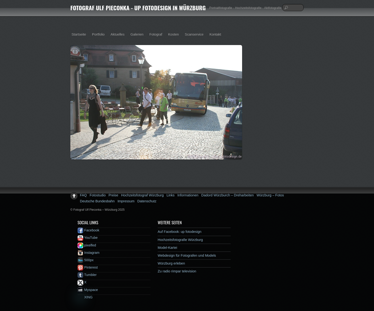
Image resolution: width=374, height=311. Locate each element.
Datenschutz (146, 201)
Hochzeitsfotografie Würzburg (180, 240)
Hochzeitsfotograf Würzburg (142, 195)
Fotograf (155, 34)
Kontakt (215, 34)
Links (170, 195)
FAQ (83, 195)
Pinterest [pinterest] (88, 267)
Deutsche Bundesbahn (97, 201)
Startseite (79, 34)
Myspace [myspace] (88, 290)
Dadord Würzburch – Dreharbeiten (227, 195)
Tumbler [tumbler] (87, 275)
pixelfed (87, 245)
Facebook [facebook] (88, 230)
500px (86, 260)
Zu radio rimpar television (177, 271)
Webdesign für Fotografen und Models (187, 255)
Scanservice (194, 34)
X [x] (82, 282)
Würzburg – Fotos (270, 195)
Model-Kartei (167, 248)
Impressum (126, 201)
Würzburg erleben (171, 263)
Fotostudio (98, 195)
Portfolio (98, 34)
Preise (113, 195)
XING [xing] (85, 297)
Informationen (187, 195)
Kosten (173, 34)
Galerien (136, 34)
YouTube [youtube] (88, 238)
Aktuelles (118, 34)
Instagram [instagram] (88, 253)
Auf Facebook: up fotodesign (179, 232)
